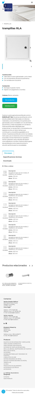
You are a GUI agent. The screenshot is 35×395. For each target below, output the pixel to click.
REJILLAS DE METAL (9, 350)
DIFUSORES (7, 352)
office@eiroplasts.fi (13, 335)
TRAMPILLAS (7, 24)
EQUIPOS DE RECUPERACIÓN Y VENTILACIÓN (17, 342)
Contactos (6, 377)
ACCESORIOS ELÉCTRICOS (11, 367)
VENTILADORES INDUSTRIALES (13, 345)
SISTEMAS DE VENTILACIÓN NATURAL (14, 347)
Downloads (7, 161)
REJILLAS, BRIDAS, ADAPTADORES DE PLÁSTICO (17, 349)
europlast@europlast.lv (14, 312)
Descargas (8, 153)
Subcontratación (8, 378)
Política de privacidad (17, 392)
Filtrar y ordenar (7, 166)
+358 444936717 (16, 334)
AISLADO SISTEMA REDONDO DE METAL (15, 360)
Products (7, 340)
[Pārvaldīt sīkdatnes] (3, 391)
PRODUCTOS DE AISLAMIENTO (12, 365)
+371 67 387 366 (13, 310)
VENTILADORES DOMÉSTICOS (12, 344)
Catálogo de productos (11, 373)
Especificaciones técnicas (12, 157)
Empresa (7, 374)
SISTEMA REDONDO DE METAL (12, 359)
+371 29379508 (16, 318)
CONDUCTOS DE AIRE (10, 357)
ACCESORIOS (7, 369)
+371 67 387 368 (13, 316)
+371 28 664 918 (16, 311)
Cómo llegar (7, 307)
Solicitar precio (10, 106)
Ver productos (9, 100)
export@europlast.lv (13, 319)
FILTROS (6, 364)
